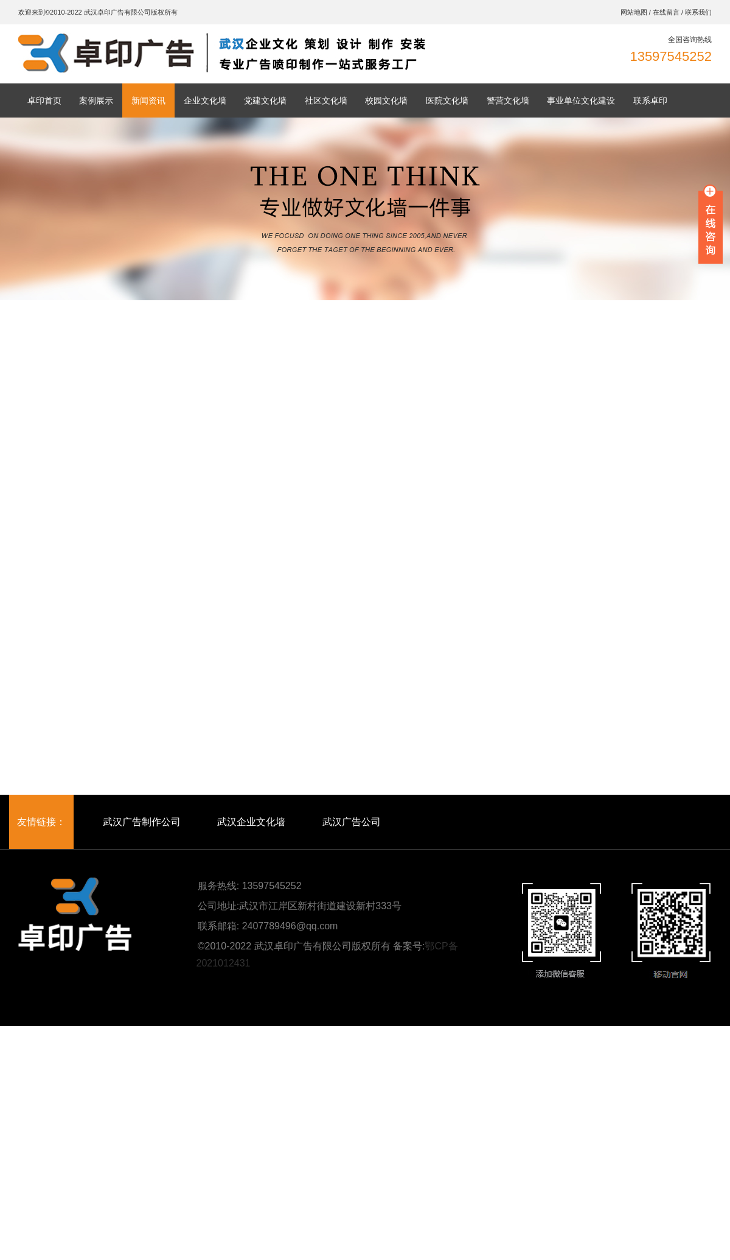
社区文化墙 (326, 100)
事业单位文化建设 (581, 100)
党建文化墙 (265, 100)
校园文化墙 (386, 100)
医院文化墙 (447, 100)
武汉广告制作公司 (142, 822)
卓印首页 (44, 100)
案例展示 (96, 100)
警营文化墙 (508, 100)
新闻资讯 (148, 100)
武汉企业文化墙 (251, 822)
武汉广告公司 (351, 822)
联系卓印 (650, 100)
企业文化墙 (205, 100)
